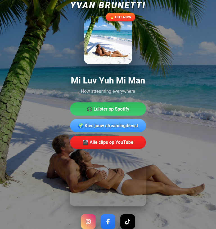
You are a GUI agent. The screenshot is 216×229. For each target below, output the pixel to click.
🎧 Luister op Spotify (108, 109)
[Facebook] (108, 221)
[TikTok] (127, 221)
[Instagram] (88, 221)
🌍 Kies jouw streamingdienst (108, 125)
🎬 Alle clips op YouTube (108, 142)
